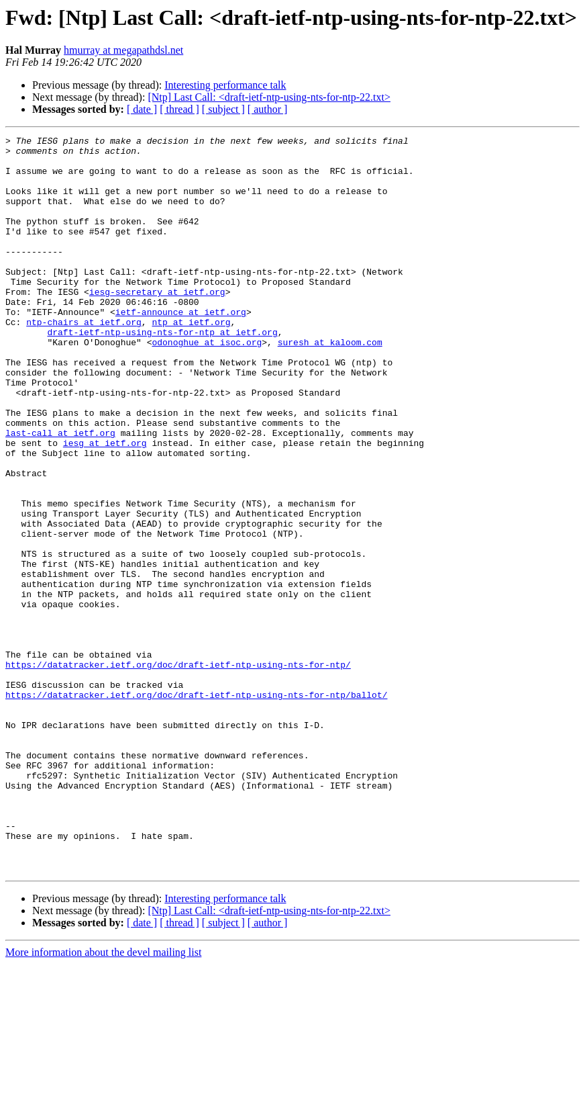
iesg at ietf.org (105, 505)
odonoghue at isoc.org (207, 384)
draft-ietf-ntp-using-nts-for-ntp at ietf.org (162, 372)
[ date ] (142, 109)
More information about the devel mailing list (103, 1099)
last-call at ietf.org (60, 493)
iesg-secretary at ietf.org (157, 324)
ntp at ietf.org (191, 360)
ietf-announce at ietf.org (180, 348)
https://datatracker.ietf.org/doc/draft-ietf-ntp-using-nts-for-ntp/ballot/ (196, 807)
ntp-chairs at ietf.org (84, 360)
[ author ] (268, 109)
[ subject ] (223, 109)
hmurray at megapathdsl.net (123, 50)
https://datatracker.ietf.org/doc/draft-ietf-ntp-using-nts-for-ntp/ (178, 771)
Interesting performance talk (225, 85)
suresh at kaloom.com (330, 384)
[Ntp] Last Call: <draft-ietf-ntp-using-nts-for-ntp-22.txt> (269, 97)
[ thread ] (179, 109)
